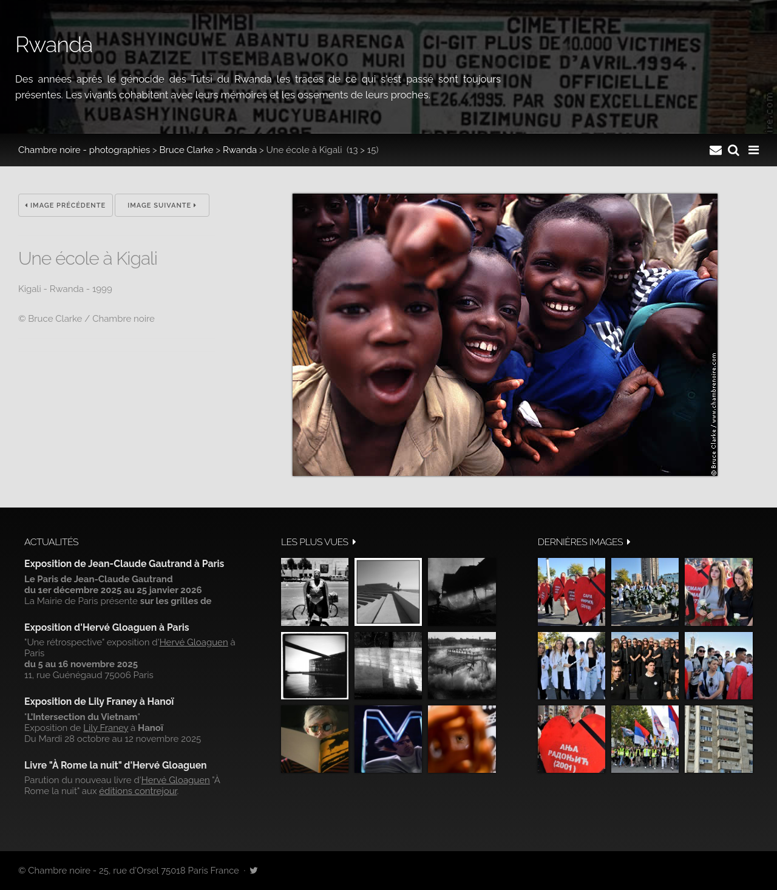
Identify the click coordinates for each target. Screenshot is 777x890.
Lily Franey (105, 727)
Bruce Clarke (187, 149)
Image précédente (65, 205)
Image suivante (162, 205)
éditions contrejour (138, 791)
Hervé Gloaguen (194, 642)
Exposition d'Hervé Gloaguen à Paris (106, 627)
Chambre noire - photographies (84, 149)
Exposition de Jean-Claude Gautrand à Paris (124, 563)
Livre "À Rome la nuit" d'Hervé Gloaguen (115, 765)
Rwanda (240, 149)
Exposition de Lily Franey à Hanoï (99, 701)
